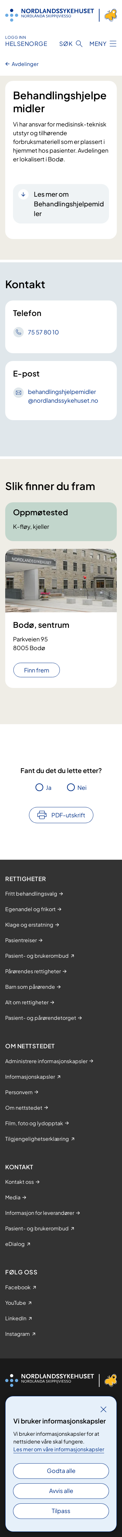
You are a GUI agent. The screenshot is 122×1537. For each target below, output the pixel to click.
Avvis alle (61, 1490)
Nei (82, 787)
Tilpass (61, 1510)
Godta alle (61, 1470)
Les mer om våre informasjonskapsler (58, 1449)
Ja (48, 787)
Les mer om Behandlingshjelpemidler (69, 203)
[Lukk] (103, 1409)
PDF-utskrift (68, 815)
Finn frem (36, 670)
